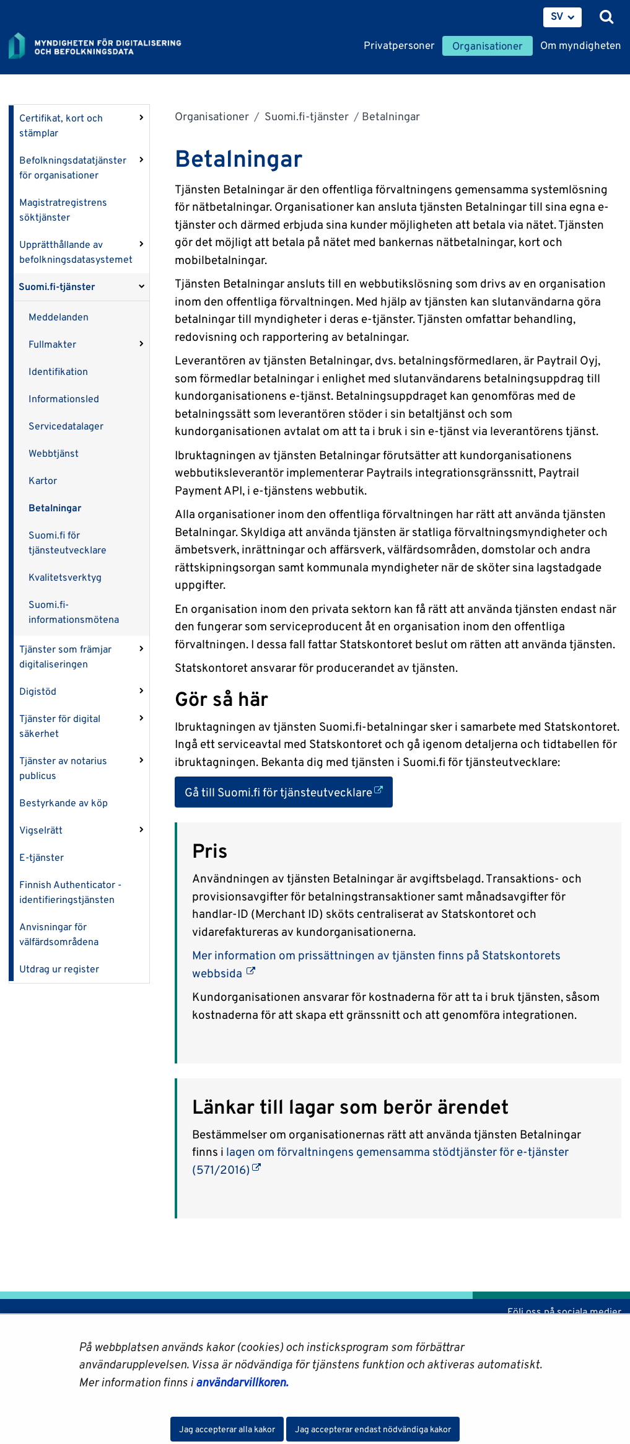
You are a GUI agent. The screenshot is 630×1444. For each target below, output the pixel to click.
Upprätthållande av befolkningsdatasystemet (76, 252)
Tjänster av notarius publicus (63, 768)
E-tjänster (41, 857)
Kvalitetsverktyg (65, 577)
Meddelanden (58, 317)
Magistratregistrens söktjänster (63, 210)
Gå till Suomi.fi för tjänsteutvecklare (289, 791)
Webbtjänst (53, 453)
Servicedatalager (65, 426)
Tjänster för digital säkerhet (59, 726)
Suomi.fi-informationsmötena (73, 612)
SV (557, 16)
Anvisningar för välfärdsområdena (58, 934)
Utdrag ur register (59, 968)
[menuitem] (562, 17)
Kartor (42, 480)
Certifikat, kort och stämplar (61, 125)
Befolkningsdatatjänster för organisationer (72, 168)
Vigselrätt (41, 830)
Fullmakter (52, 344)
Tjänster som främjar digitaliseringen (65, 657)
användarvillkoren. (242, 1382)
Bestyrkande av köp (63, 802)
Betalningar (55, 507)
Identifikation (58, 371)
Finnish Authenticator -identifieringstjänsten (70, 892)
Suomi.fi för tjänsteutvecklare (67, 543)
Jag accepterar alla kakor (227, 1429)
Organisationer (212, 116)
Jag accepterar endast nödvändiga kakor (373, 1429)
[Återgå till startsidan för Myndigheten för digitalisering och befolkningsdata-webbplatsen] (103, 46)
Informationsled (63, 398)
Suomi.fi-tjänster (57, 286)
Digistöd (37, 691)
